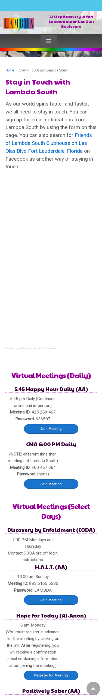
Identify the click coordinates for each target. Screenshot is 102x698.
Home (9, 70)
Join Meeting (50, 429)
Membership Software (45, 348)
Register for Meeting (51, 675)
